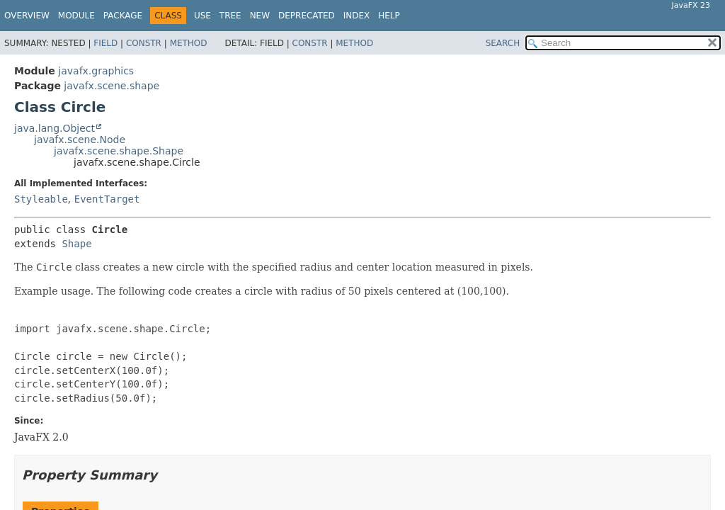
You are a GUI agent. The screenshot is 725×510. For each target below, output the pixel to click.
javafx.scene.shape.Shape (118, 151)
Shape (76, 243)
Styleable (41, 199)
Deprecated (306, 16)
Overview (27, 16)
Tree (230, 16)
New (260, 16)
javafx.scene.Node (79, 139)
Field (105, 43)
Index (356, 16)
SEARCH (503, 43)
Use (202, 16)
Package (122, 16)
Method (188, 43)
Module (76, 16)
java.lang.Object (54, 128)
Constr (143, 43)
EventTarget (107, 199)
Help (389, 16)
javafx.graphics (96, 70)
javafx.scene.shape (111, 85)
